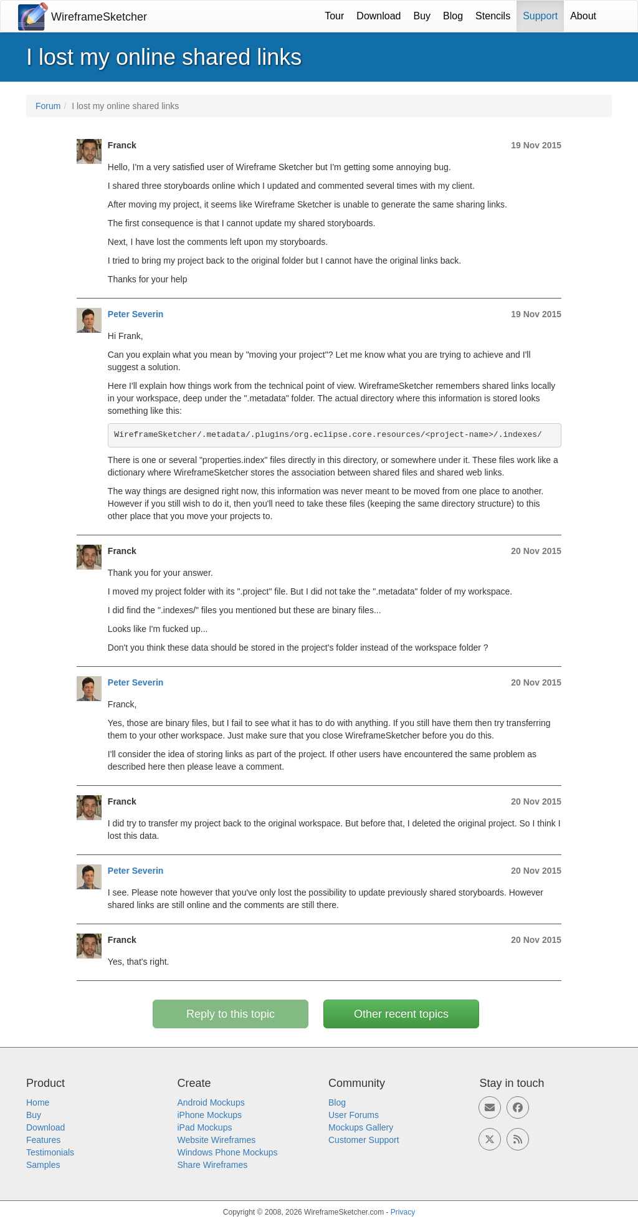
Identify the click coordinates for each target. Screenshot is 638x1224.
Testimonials (50, 1152)
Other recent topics (401, 1014)
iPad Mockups (205, 1127)
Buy (422, 16)
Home (37, 1102)
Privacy (403, 1212)
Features (43, 1140)
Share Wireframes (213, 1165)
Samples (43, 1165)
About (583, 16)
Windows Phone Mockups (228, 1152)
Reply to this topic (230, 1014)
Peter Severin (136, 314)
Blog (453, 16)
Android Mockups (211, 1102)
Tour (334, 16)
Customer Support (363, 1140)
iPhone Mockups (210, 1115)
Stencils (492, 16)
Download (378, 16)
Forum (48, 106)
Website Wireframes (217, 1140)
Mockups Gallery (360, 1127)
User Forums (353, 1115)
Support (540, 16)
